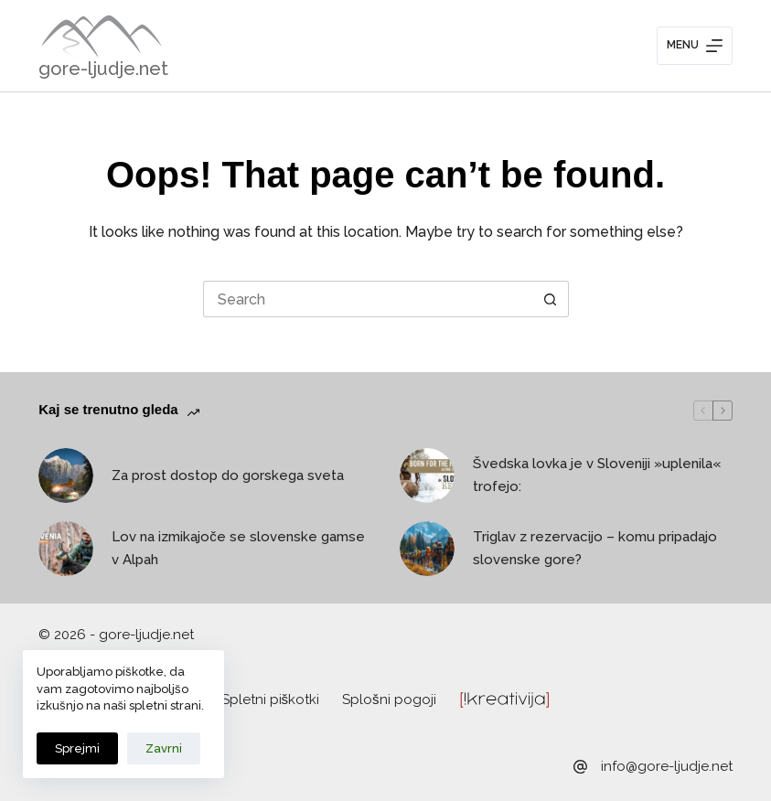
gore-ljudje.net (103, 69)
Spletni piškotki (270, 699)
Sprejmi (77, 748)
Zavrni (163, 748)
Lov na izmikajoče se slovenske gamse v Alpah (238, 548)
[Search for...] (367, 299)
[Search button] (550, 299)
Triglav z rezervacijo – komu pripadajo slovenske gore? (595, 548)
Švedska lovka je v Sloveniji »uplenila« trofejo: (597, 475)
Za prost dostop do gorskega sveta (228, 475)
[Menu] (695, 46)
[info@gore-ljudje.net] (580, 767)
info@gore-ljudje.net (667, 766)
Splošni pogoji (389, 699)
